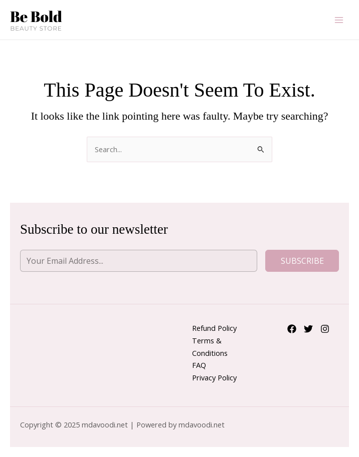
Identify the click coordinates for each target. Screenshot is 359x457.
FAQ (199, 365)
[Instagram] (324, 328)
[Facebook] (291, 328)
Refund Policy (214, 328)
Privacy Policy (214, 377)
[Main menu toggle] (339, 20)
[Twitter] (308, 328)
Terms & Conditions (210, 346)
